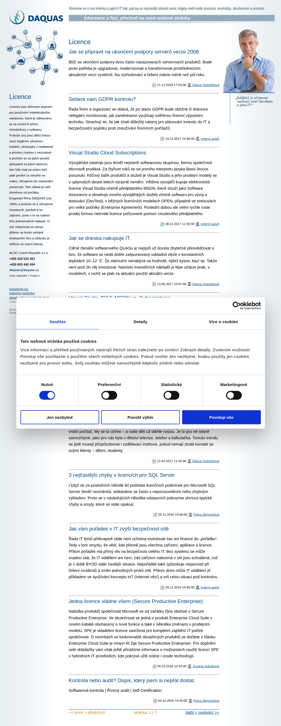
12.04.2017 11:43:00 (171, 461)
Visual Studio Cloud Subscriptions (107, 153)
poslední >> (208, 712)
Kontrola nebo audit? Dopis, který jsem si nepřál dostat (131, 680)
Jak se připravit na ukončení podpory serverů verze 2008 (134, 52)
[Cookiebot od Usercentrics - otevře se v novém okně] (236, 305)
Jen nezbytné (59, 417)
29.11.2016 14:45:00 (180, 587)
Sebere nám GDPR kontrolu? (102, 99)
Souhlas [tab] (57, 321)
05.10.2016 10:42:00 (172, 666)
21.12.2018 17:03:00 (171, 85)
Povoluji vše (221, 417)
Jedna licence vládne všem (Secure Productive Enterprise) (136, 601)
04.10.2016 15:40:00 (172, 700)
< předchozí (94, 712)
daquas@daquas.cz (24, 270)
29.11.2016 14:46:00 (172, 514)
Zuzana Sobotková (206, 666)
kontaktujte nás (18, 289)
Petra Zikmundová (206, 514)
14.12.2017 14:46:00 (180, 138)
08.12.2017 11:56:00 (180, 224)
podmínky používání (22, 293)
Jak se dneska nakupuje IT (99, 238)
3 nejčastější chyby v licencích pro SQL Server (122, 475)
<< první (76, 712)
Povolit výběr (140, 417)
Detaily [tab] (141, 321)
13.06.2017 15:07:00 (171, 284)
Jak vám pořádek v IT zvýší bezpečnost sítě (119, 529)
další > (191, 712)
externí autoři (210, 138)
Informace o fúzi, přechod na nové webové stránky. (137, 18)
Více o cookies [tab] (223, 321)
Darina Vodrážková (205, 85)
